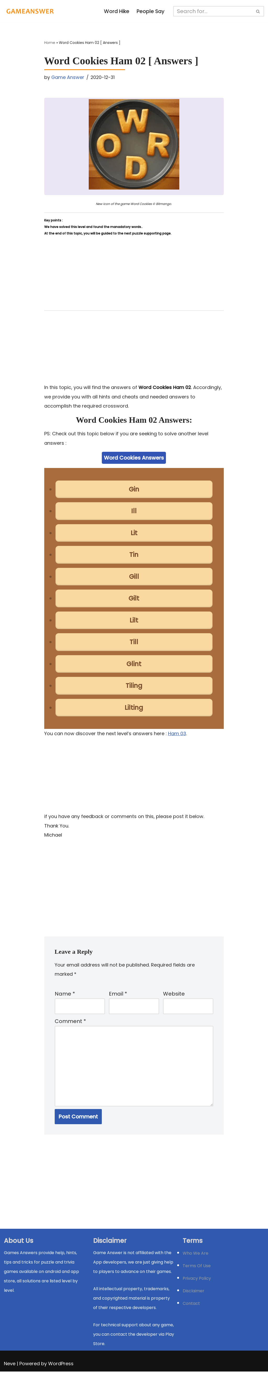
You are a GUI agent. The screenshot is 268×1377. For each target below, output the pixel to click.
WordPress (61, 1369)
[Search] (213, 11)
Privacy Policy (197, 1284)
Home (49, 42)
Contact (191, 1309)
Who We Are (195, 1259)
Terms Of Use (197, 1271)
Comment (70, 1025)
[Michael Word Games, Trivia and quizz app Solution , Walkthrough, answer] (30, 11)
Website (174, 997)
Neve (9, 1369)
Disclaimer (193, 1296)
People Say (151, 11)
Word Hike (116, 11)
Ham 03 (177, 736)
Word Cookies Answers (134, 458)
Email (118, 997)
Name (65, 997)
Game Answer (68, 77)
